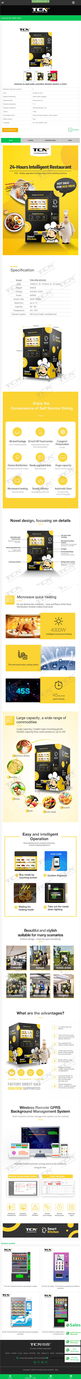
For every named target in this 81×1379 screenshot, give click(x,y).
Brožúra (76, 130)
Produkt (14, 1353)
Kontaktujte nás (10, 130)
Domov (7, 1353)
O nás (20, 1353)
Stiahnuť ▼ (45, 1353)
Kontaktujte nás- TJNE (63, 1353)
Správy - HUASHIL (29, 1353)
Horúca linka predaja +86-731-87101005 (33, 1358)
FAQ (38, 1353)
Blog (56, 1370)
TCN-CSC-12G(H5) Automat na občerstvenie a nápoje (20, 1286)
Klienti (52, 1353)
